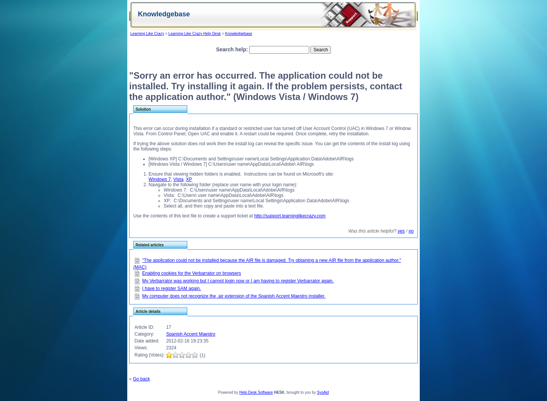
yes (401, 231)
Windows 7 (160, 179)
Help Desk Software (256, 392)
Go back (141, 379)
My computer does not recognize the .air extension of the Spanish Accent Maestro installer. (233, 296)
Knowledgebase (238, 34)
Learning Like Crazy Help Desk (194, 34)
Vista (178, 179)
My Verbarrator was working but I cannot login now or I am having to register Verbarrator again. (238, 281)
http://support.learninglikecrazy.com (290, 216)
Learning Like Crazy (147, 34)
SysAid (323, 392)
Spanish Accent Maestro (190, 334)
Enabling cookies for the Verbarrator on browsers (191, 273)
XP (189, 179)
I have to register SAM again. (171, 288)
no (411, 231)
